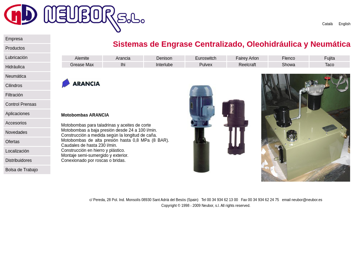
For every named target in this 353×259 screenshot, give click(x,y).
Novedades (16, 132)
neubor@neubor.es (306, 200)
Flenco (288, 58)
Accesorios (16, 123)
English (344, 24)
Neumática (15, 76)
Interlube (164, 64)
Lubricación (16, 57)
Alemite (82, 58)
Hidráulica (14, 66)
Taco (329, 64)
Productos (15, 48)
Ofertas (12, 141)
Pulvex (205, 64)
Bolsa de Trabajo (21, 169)
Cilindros (13, 85)
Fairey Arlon (247, 58)
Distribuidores (18, 160)
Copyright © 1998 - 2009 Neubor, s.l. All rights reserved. (205, 206)
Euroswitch (206, 58)
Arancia (123, 58)
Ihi (123, 64)
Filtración (14, 94)
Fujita (329, 58)
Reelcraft (247, 64)
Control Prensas (20, 104)
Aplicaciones (17, 113)
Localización (17, 151)
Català (327, 24)
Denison (164, 58)
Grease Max (82, 64)
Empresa (14, 38)
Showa (288, 64)
